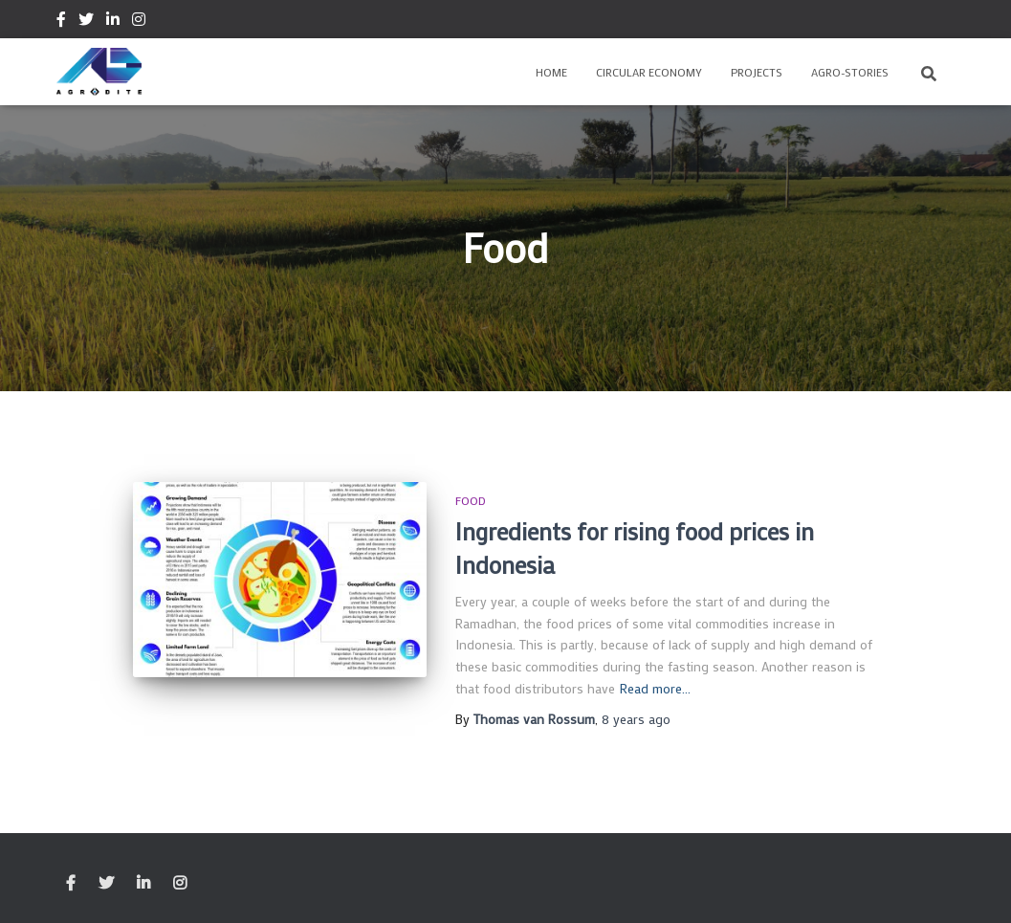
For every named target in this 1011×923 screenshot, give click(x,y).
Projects (756, 71)
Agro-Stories (850, 71)
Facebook (61, 22)
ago (636, 719)
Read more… (655, 688)
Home (551, 71)
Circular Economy (649, 71)
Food (470, 500)
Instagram (138, 22)
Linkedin (113, 22)
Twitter (86, 22)
